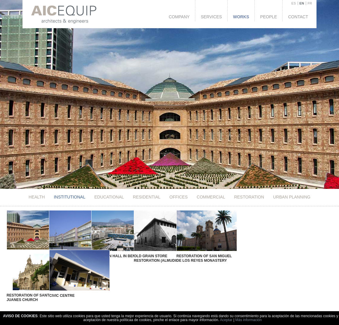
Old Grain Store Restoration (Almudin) (138, 258)
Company (179, 16)
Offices (179, 197)
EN (301, 3)
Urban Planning (291, 197)
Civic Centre (55, 290)
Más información (248, 320)
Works (241, 16)
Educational (109, 197)
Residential (146, 197)
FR (310, 3)
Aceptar (226, 320)
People (268, 16)
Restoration (249, 197)
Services (211, 16)
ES (293, 3)
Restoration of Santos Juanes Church (29, 292)
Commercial (211, 197)
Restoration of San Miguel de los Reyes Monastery (179, 258)
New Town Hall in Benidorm (106, 256)
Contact (298, 16)
